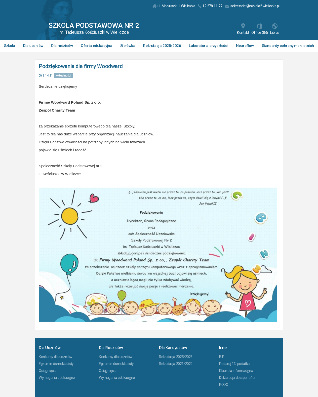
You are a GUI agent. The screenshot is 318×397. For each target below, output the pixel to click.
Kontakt (243, 29)
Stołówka (127, 45)
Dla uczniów (33, 45)
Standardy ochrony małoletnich (288, 45)
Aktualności (63, 75)
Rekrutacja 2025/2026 (162, 45)
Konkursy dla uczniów (55, 357)
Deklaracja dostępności (237, 377)
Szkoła (9, 45)
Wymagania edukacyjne (57, 377)
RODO (223, 384)
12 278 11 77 (210, 6)
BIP (221, 357)
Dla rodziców (62, 45)
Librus (274, 29)
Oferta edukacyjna (96, 45)
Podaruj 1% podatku (234, 363)
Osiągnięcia (47, 370)
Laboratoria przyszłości (208, 45)
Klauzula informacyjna (236, 370)
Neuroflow (245, 45)
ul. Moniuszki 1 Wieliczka (174, 6)
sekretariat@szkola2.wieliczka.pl (252, 6)
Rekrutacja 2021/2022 (176, 363)
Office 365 (259, 29)
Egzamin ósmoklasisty (56, 363)
